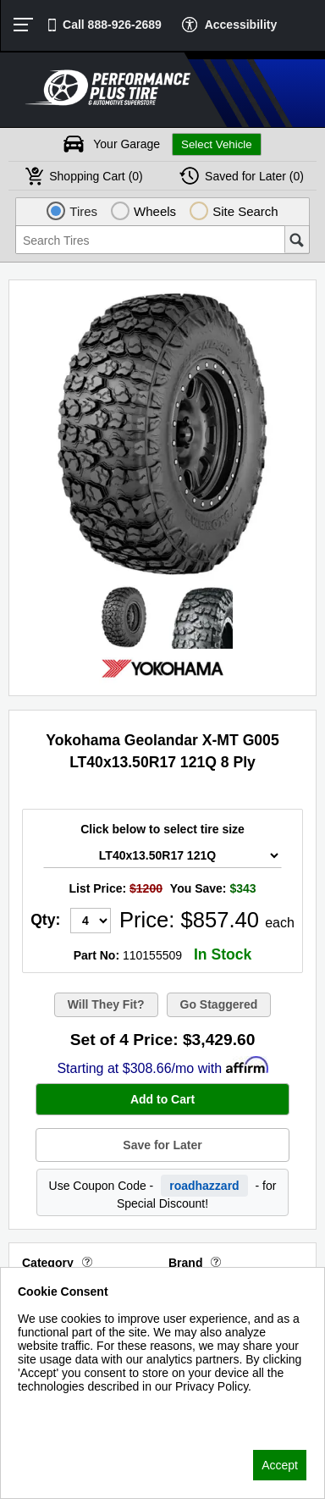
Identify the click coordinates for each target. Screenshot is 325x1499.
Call (112, 24)
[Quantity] (90, 920)
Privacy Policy (54, 1408)
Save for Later (162, 1145)
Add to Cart (162, 1099)
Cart (96, 176)
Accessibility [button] (241, 24)
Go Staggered (219, 1004)
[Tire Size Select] (162, 855)
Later (254, 176)
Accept (280, 1465)
